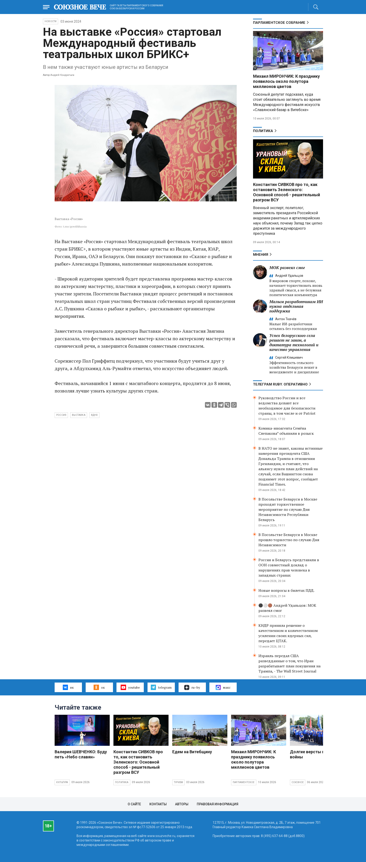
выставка (78, 415)
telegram (161, 687)
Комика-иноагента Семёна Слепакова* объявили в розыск (286, 431)
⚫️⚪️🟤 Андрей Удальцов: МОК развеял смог (287, 608)
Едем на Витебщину (192, 751)
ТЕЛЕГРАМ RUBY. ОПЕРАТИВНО (280, 384)
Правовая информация (217, 804)
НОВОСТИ (50, 21)
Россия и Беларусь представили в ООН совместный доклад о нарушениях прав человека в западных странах (288, 567)
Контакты (158, 804)
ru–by (192, 687)
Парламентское (244, 782)
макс (223, 687)
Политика (263, 131)
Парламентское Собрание (279, 23)
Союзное (298, 782)
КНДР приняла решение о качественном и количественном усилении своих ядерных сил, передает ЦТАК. (288, 633)
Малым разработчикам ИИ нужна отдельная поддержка (296, 306)
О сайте (134, 804)
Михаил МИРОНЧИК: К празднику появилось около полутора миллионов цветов (286, 81)
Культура (62, 782)
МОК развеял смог (287, 267)
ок (99, 687)
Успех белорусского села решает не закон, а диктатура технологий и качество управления (293, 342)
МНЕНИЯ (260, 254)
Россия (61, 415)
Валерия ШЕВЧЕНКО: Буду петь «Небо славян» (81, 754)
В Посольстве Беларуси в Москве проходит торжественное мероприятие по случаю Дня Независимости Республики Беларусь (287, 509)
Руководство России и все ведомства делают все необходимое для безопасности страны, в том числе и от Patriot (287, 405)
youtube (130, 687)
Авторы (181, 804)
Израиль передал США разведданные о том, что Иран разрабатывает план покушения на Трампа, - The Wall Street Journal (289, 663)
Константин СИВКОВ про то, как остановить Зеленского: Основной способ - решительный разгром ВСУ (286, 192)
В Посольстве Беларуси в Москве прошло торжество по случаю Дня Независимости (288, 539)
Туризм (178, 782)
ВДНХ (94, 415)
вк (68, 687)
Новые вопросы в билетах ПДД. (286, 590)
